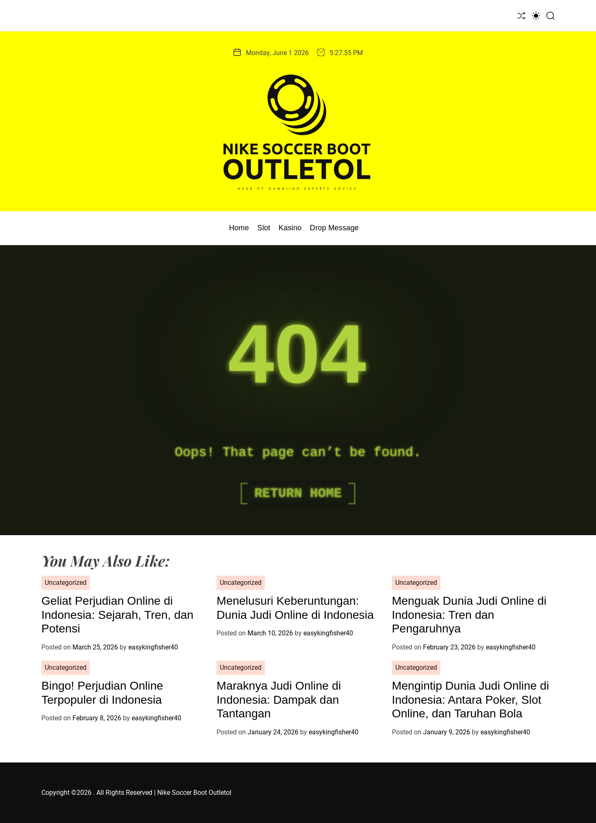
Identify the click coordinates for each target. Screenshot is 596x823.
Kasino (290, 228)
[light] (536, 15)
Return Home (297, 493)
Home (239, 228)
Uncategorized (66, 582)
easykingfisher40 (153, 647)
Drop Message (334, 228)
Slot (263, 228)
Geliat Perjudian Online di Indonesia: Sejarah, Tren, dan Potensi (117, 614)
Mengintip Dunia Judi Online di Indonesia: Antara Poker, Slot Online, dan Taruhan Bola (470, 699)
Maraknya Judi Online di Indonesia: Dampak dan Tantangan (278, 699)
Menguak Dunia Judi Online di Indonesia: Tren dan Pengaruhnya (469, 614)
